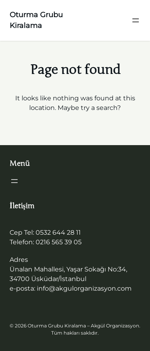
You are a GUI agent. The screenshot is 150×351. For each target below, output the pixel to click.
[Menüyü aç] (135, 20)
